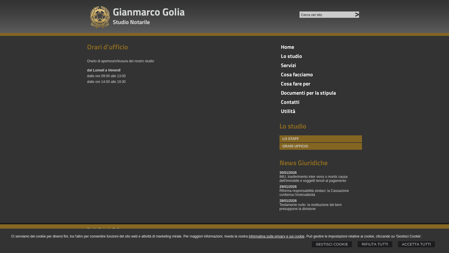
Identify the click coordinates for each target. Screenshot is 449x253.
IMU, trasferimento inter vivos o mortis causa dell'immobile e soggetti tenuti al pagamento (313, 179)
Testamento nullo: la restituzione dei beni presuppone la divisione (310, 207)
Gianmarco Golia (149, 12)
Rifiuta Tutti (375, 244)
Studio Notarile (131, 21)
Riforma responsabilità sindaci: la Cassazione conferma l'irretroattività (314, 193)
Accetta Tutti (416, 244)
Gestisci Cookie (332, 244)
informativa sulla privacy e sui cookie (277, 236)
